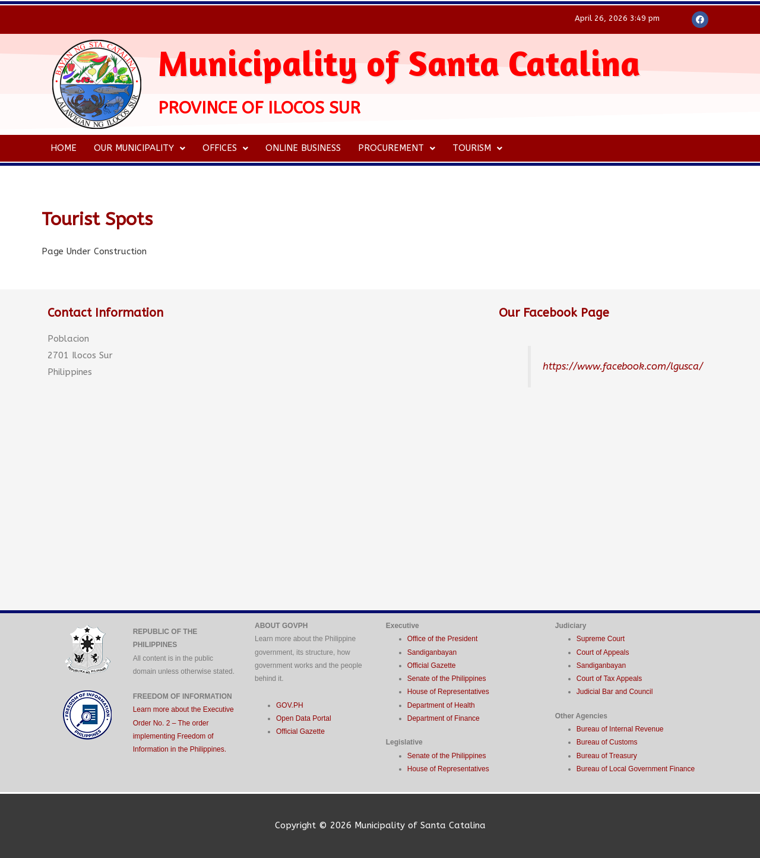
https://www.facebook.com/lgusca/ (624, 366)
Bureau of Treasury (607, 756)
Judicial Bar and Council (615, 691)
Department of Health (441, 705)
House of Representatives (448, 691)
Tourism (480, 148)
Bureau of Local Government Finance (636, 769)
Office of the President (442, 639)
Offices (226, 148)
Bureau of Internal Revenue (620, 729)
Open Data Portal (303, 718)
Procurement (399, 148)
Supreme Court (601, 639)
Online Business (305, 148)
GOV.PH (289, 705)
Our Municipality (140, 148)
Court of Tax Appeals (609, 678)
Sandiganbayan (432, 652)
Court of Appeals (603, 652)
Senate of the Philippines (446, 678)
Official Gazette (300, 731)
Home (63, 148)
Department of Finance (443, 718)
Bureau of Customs (607, 742)
